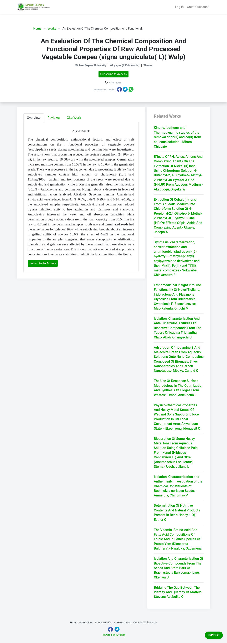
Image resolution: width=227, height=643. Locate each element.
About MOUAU (103, 622)
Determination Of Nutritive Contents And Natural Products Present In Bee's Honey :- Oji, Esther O (177, 512)
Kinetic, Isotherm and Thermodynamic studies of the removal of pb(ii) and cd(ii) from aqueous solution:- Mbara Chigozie (177, 137)
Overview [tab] (33, 118)
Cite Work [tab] (74, 118)
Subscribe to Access (113, 74)
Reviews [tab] (53, 118)
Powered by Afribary (113, 634)
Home (37, 28)
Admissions (86, 622)
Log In (179, 7)
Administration (123, 622)
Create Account (198, 7)
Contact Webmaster (145, 622)
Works (52, 28)
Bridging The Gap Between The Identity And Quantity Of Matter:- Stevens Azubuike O (178, 592)
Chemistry (115, 82)
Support (214, 635)
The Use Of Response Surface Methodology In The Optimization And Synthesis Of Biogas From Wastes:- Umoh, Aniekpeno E (178, 388)
